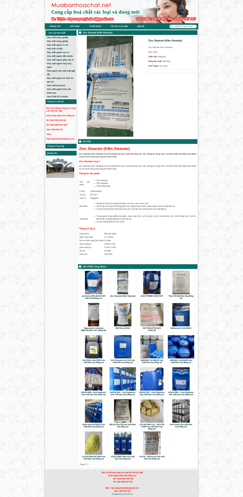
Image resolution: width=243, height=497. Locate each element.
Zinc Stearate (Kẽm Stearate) (122, 296)
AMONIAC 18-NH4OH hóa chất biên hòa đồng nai (181, 361)
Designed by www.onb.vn (122, 494)
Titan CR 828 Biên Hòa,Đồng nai (180, 297)
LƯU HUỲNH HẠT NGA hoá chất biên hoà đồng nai (94, 458)
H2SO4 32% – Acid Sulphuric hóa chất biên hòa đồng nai (152, 393)
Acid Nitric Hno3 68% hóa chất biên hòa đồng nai (93, 361)
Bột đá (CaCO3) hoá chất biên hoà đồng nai (123, 425)
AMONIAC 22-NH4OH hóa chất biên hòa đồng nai (152, 361)
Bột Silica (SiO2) (122, 328)
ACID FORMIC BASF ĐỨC (152, 296)
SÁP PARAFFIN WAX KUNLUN (152, 329)
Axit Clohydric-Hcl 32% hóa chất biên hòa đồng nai (123, 361)
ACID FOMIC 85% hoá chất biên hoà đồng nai (123, 458)
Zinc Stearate (102, 180)
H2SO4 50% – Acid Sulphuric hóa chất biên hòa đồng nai (122, 393)
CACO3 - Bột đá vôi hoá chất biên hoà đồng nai (151, 458)
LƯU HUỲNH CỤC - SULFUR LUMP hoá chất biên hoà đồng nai (151, 426)
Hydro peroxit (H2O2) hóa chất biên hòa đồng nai (93, 425)
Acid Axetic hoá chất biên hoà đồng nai (181, 425)
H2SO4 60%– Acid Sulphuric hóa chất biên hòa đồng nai (93, 393)
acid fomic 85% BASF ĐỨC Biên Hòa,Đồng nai (93, 297)
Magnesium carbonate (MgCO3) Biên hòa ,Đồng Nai (93, 329)
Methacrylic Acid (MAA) (181, 328)
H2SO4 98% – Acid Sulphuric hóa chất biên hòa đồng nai (181, 393)
